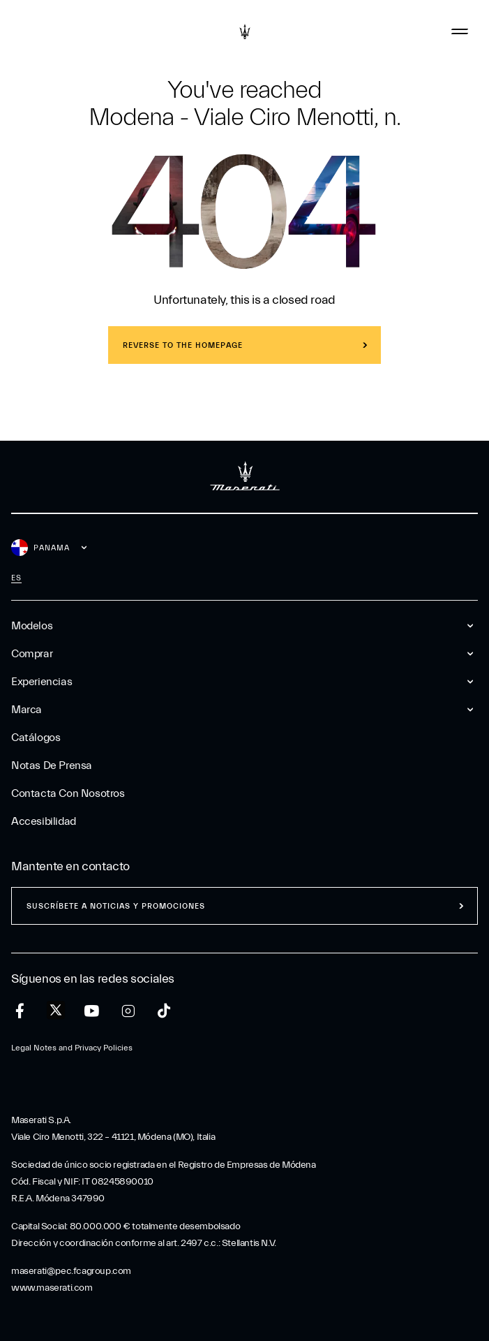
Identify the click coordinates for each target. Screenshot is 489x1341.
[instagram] (128, 1011)
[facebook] (20, 1011)
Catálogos (35, 737)
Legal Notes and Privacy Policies (72, 1048)
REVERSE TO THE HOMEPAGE (183, 345)
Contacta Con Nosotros (68, 793)
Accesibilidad (43, 821)
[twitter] (55, 1010)
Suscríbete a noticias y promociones (116, 906)
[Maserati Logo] (245, 31)
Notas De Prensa (51, 765)
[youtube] (91, 1011)
